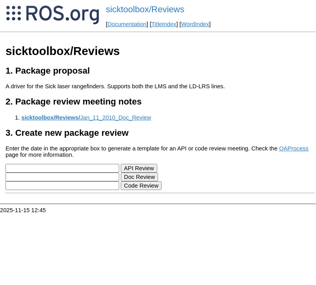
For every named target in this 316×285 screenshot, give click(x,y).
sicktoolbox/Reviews (145, 9)
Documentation (127, 24)
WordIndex (195, 24)
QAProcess (293, 148)
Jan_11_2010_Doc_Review (86, 117)
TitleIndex (163, 24)
